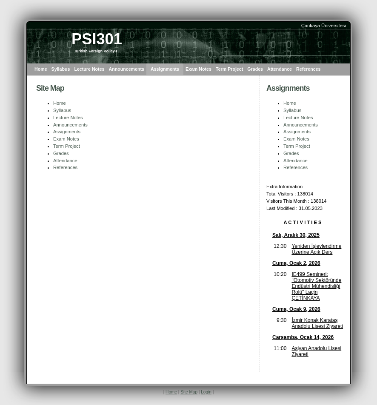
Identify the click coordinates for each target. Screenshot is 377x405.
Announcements (126, 69)
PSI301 (96, 39)
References (308, 69)
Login (206, 392)
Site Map (188, 392)
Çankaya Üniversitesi (323, 25)
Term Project (229, 69)
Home (40, 69)
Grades (255, 69)
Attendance (279, 69)
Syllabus (60, 69)
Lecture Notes (89, 69)
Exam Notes (198, 69)
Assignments (165, 69)
